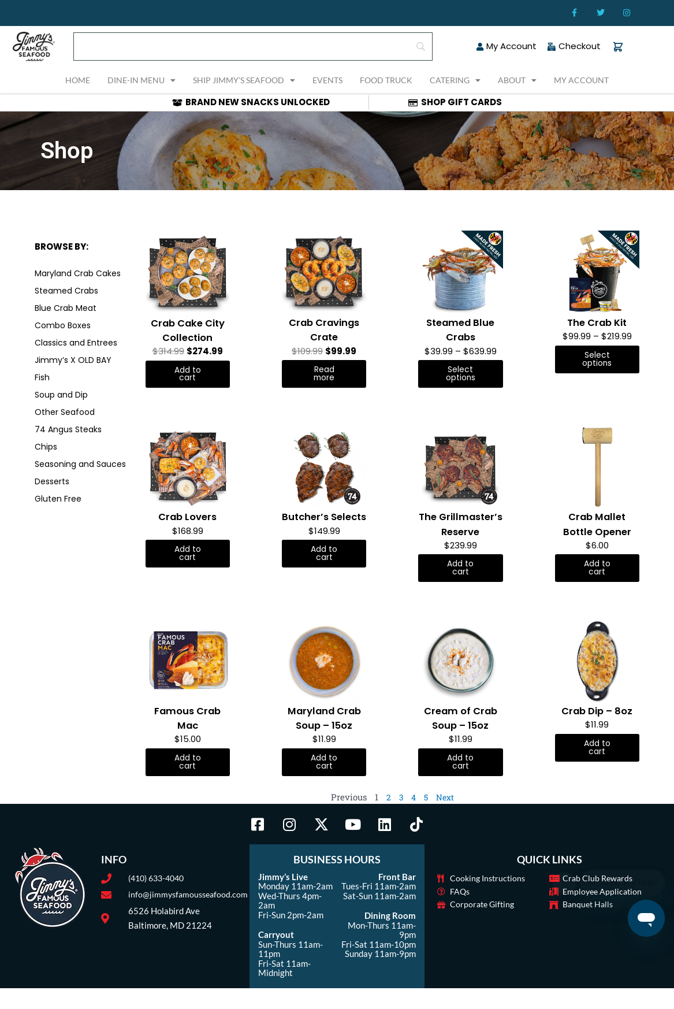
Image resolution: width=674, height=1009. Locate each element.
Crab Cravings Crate (324, 329)
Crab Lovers (187, 518)
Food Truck (386, 80)
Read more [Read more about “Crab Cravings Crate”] (324, 374)
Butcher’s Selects (324, 525)
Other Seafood (65, 412)
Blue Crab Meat (65, 308)
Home (77, 80)
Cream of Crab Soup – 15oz (460, 736)
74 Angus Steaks (68, 429)
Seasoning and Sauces (80, 464)
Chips (46, 446)
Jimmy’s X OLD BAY (73, 360)
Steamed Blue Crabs (460, 329)
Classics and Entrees (76, 342)
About (517, 80)
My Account (581, 80)
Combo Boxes (63, 325)
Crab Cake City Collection (187, 330)
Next (446, 817)
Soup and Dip (61, 394)
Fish (42, 377)
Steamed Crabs (66, 290)
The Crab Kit (597, 322)
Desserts (52, 481)
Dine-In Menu (141, 80)
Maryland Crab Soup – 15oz (324, 736)
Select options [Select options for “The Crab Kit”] (596, 360)
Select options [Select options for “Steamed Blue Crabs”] (460, 374)
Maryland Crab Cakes (78, 273)
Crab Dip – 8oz (596, 729)
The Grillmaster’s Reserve (460, 533)
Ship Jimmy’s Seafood (244, 80)
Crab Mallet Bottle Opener (597, 525)
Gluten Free (58, 498)
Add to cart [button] (187, 375)
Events (327, 80)
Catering (455, 80)
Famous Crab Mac (187, 736)
